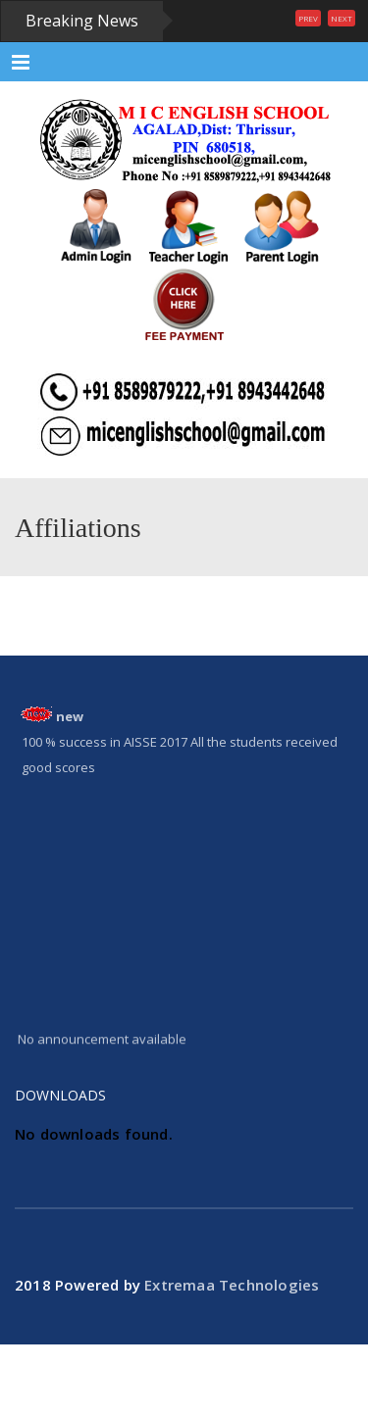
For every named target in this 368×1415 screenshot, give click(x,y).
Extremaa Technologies (231, 1284)
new (69, 716)
